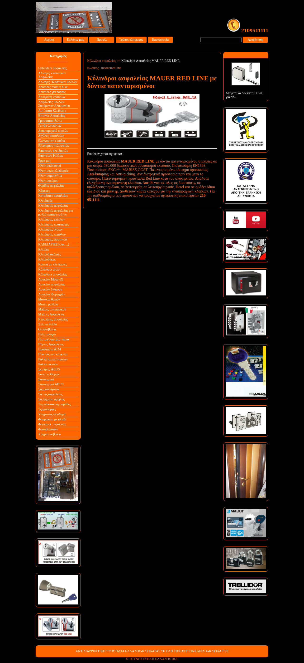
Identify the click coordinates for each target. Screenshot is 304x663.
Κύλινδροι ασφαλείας (52, 274)
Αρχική (49, 39)
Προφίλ (102, 39)
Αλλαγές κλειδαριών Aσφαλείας (52, 75)
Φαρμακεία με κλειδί (52, 419)
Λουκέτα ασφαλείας (51, 284)
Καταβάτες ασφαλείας (53, 195)
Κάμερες (44, 190)
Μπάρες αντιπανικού (52, 309)
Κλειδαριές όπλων (50, 229)
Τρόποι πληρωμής (131, 39)
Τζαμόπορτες (47, 409)
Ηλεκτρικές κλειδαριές (53, 170)
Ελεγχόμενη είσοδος (51, 140)
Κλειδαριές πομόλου (52, 234)
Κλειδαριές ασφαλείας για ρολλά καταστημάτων (55, 212)
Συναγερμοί (46, 379)
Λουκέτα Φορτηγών (51, 294)
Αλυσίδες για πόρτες (52, 92)
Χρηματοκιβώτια (49, 434)
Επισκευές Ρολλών (50, 155)
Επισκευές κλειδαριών (53, 150)
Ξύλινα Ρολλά (47, 324)
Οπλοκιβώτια (47, 329)
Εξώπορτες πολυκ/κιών (53, 145)
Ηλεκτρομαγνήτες (50, 175)
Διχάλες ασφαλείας (51, 136)
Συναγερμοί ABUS (51, 384)
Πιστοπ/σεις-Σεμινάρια (53, 339)
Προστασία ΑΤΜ (49, 349)
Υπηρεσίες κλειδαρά (52, 414)
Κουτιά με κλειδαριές (52, 264)
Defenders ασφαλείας (52, 68)
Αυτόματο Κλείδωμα (52, 111)
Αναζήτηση (255, 39)
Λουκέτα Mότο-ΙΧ (50, 279)
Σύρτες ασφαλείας (50, 394)
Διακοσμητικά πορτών (53, 131)
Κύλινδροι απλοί (49, 269)
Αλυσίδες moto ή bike (53, 87)
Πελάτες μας (75, 39)
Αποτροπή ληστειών (51, 97)
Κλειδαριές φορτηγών (52, 239)
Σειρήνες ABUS (49, 369)
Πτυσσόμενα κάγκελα (52, 354)
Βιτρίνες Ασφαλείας (51, 116)
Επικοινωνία (160, 39)
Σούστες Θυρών (49, 374)
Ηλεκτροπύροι (47, 180)
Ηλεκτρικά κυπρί (49, 165)
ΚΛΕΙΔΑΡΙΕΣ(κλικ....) (53, 244)
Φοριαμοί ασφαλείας (52, 424)
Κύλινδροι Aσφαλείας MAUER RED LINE (150, 61)
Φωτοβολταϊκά (48, 429)
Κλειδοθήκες (47, 259)
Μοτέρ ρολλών (48, 304)
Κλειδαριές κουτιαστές (53, 224)
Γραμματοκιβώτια (50, 121)
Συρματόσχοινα (48, 389)
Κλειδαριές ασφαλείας (53, 205)
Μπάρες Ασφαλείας (51, 314)
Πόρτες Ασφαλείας (50, 344)
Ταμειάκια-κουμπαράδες (54, 404)
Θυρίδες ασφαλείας (51, 185)
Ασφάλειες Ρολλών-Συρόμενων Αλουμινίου (54, 104)
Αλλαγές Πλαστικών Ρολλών (57, 82)
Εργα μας (44, 160)
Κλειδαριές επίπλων (51, 219)
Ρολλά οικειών (48, 364)
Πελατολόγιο (47, 334)
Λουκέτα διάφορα (50, 289)
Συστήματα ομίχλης (51, 399)
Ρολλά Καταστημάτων (53, 359)
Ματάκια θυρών (49, 299)
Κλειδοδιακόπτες (49, 254)
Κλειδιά (43, 249)
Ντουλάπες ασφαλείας (53, 319)
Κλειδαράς (45, 200)
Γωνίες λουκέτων (49, 126)
